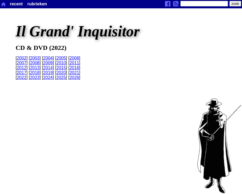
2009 (48, 63)
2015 (61, 67)
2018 (35, 72)
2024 (48, 77)
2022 (21, 77)
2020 (61, 72)
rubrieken (37, 4)
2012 (21, 67)
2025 (61, 77)
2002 (21, 58)
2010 (61, 63)
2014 (48, 67)
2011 (74, 63)
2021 (74, 72)
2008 (35, 63)
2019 (48, 72)
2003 (35, 58)
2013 (35, 67)
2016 (74, 67)
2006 (74, 58)
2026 (74, 77)
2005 (61, 58)
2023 (35, 77)
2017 (21, 72)
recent (16, 4)
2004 (48, 58)
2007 (21, 63)
